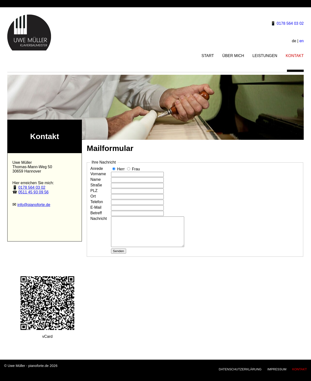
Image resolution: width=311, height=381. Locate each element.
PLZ (93, 191)
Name (95, 179)
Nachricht (98, 218)
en (301, 41)
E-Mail (95, 207)
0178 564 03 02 (290, 23)
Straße (96, 185)
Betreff (96, 213)
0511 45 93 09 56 (33, 192)
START (207, 56)
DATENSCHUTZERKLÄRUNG (240, 375)
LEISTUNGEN (264, 56)
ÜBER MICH (233, 56)
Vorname (98, 174)
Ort (93, 196)
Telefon (96, 202)
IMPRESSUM (276, 375)
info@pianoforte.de (33, 205)
